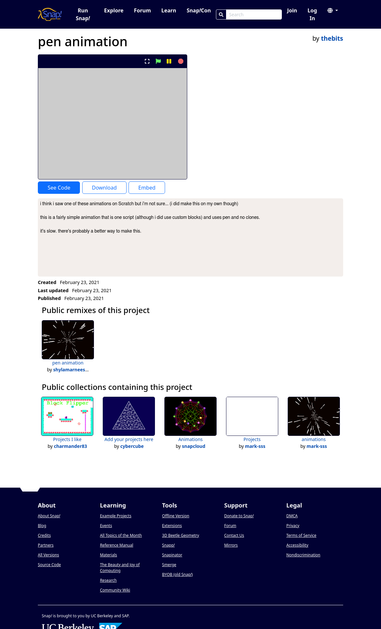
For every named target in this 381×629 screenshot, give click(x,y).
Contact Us (234, 535)
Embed (147, 187)
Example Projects (115, 516)
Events (106, 525)
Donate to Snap (238, 516)
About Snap (49, 516)
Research (108, 580)
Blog (42, 525)
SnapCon (199, 10)
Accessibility (297, 545)
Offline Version (175, 516)
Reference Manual (116, 545)
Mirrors (231, 545)
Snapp (168, 545)
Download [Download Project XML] (104, 187)
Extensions (172, 525)
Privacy (292, 525)
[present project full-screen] (147, 61)
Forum (142, 10)
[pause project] (169, 61)
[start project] (158, 61)
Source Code (49, 564)
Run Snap (83, 14)
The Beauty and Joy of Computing (120, 567)
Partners (45, 545)
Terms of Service (301, 535)
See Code (59, 187)
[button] (333, 10)
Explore (113, 10)
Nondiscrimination (303, 555)
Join (292, 10)
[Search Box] (254, 14)
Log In (312, 14)
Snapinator (172, 555)
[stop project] (180, 61)
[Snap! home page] (50, 14)
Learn (168, 10)
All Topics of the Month (121, 535)
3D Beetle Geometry (180, 535)
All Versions (48, 555)
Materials (108, 555)
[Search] (221, 14)
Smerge (169, 564)
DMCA (292, 516)
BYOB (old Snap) (177, 574)
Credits (44, 535)
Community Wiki (115, 590)
